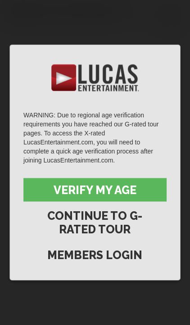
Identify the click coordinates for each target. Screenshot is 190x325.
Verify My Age (95, 190)
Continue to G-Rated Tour (94, 222)
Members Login (94, 255)
